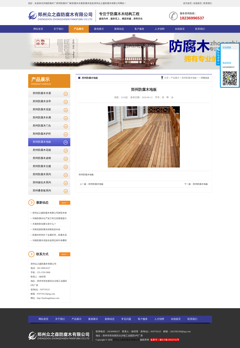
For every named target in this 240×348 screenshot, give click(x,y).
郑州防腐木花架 (42, 109)
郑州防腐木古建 (42, 166)
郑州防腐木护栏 (42, 133)
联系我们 (207, 3)
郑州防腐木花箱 (42, 150)
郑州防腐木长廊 (42, 117)
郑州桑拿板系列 (42, 190)
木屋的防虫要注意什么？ (44, 224)
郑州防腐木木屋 (42, 93)
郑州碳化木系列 (42, 182)
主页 (166, 78)
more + (65, 202)
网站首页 (38, 29)
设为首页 (187, 3)
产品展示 (79, 29)
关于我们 (58, 29)
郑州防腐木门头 (42, 125)
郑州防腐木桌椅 (42, 158)
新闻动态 (119, 29)
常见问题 (126, 319)
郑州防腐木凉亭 (42, 101)
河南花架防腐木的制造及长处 (46, 229)
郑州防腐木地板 (42, 141)
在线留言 (197, 3)
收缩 (218, 56)
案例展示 (99, 29)
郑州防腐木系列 (42, 174)
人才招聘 (159, 29)
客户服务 (139, 29)
